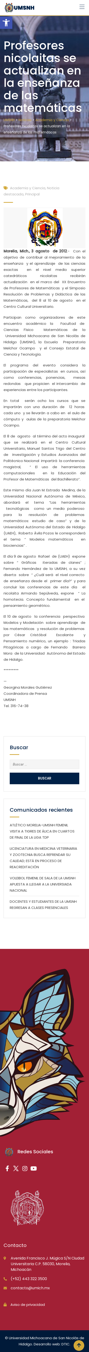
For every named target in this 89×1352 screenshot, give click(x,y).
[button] (6, 23)
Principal (32, 194)
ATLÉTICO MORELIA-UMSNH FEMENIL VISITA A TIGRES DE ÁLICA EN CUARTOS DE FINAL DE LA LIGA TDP (42, 831)
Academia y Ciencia (27, 187)
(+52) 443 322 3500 (29, 1279)
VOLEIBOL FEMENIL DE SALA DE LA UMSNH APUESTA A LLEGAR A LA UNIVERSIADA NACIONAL (42, 884)
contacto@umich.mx (30, 1288)
